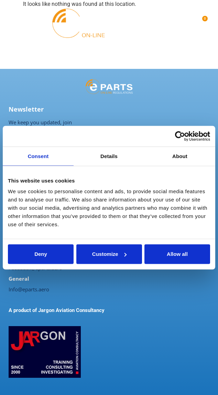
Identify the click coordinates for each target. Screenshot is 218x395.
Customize (109, 254)
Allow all (177, 254)
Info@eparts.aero (29, 289)
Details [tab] (109, 156)
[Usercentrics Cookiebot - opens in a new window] (180, 136)
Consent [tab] (38, 156)
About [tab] (179, 156)
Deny (40, 254)
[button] (11, 23)
